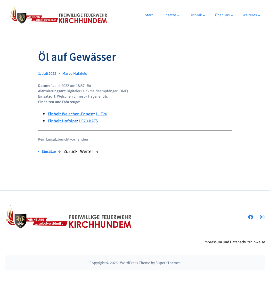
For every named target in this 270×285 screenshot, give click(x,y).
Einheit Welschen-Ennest (71, 114)
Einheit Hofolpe (62, 121)
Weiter (86, 151)
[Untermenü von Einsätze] (178, 15)
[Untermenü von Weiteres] (259, 15)
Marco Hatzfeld (74, 73)
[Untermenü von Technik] (204, 15)
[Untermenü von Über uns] (232, 15)
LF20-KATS (88, 121)
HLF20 (101, 114)
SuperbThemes (167, 263)
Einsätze (49, 151)
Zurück (71, 151)
